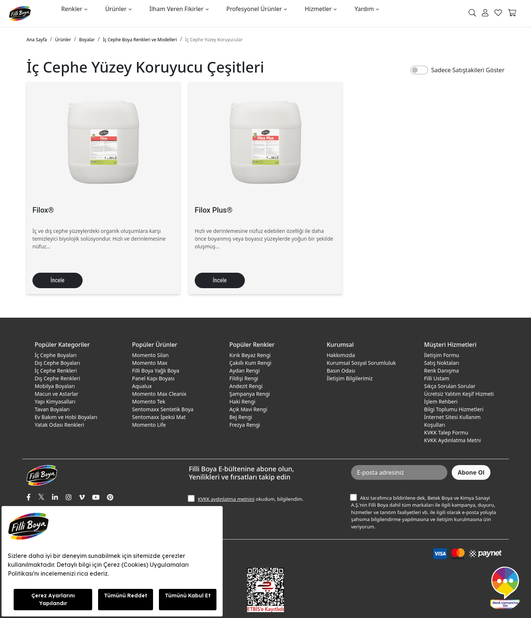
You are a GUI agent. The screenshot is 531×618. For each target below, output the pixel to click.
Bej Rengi (240, 416)
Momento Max (149, 362)
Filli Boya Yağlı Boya (155, 370)
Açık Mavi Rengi (248, 409)
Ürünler (115, 9)
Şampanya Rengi (249, 393)
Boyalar (87, 39)
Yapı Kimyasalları (55, 401)
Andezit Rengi (246, 386)
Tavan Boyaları (52, 409)
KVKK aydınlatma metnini (226, 499)
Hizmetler (318, 9)
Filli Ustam (436, 378)
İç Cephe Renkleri (56, 370)
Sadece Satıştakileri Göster (467, 70)
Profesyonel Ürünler (254, 9)
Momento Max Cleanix (159, 393)
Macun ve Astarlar (56, 393)
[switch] (419, 70)
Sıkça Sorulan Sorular (449, 386)
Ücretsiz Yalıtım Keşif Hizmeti (459, 393)
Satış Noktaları (441, 362)
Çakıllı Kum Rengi (250, 362)
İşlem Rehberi (441, 401)
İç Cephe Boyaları (56, 355)
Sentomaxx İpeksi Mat (158, 416)
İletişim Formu (441, 355)
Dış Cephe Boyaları (57, 362)
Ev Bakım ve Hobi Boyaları (66, 416)
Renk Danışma (441, 370)
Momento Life (149, 424)
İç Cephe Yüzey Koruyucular (214, 39)
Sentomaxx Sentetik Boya (162, 409)
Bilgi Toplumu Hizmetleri (453, 409)
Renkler (71, 9)
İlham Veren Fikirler (176, 9)
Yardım (364, 9)
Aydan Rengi (244, 370)
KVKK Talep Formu (446, 432)
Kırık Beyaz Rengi (250, 355)
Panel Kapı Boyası (153, 378)
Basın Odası (341, 370)
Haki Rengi (242, 401)
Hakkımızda (341, 355)
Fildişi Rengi (243, 378)
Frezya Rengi (244, 424)
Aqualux (142, 386)
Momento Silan (150, 355)
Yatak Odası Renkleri (59, 424)
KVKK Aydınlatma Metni (452, 440)
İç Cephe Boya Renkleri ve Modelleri (140, 39)
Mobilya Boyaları (55, 386)
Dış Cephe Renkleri (57, 378)
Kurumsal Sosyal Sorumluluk (361, 362)
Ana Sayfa (37, 39)
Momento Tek (148, 401)
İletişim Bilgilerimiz (350, 378)
